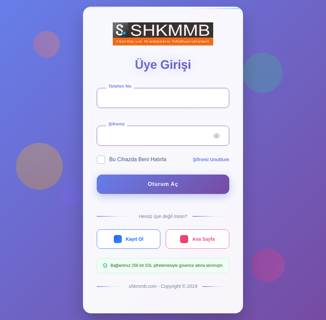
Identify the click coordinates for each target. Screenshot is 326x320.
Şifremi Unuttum (211, 159)
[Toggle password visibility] (217, 136)
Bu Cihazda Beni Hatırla (131, 159)
